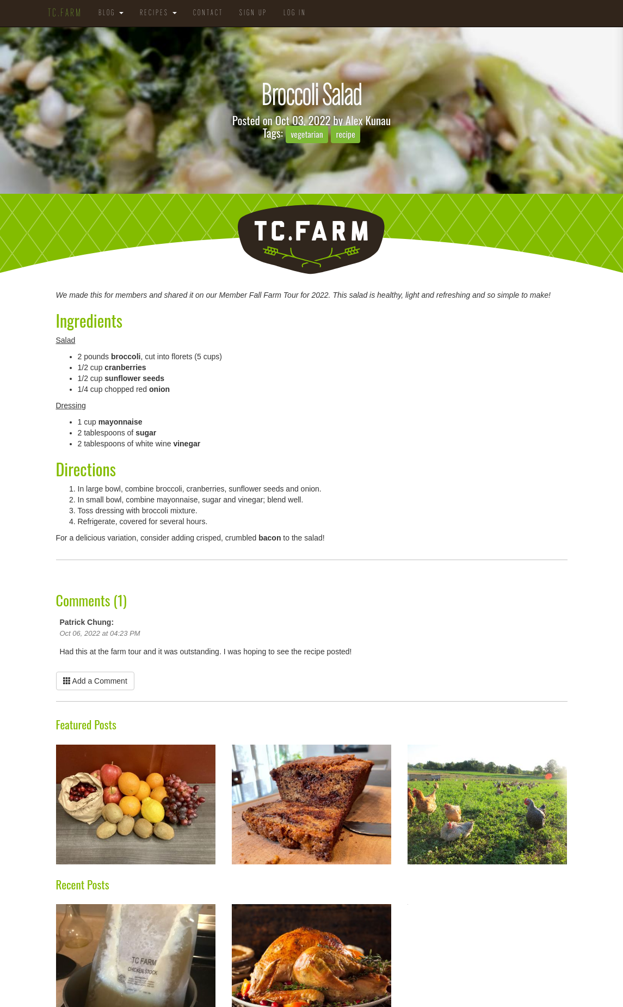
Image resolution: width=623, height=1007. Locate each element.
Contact (208, 13)
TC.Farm (65, 13)
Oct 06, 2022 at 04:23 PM (100, 633)
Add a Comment (95, 681)
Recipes (158, 13)
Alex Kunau (368, 120)
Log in (294, 13)
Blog (111, 13)
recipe (345, 133)
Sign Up (253, 13)
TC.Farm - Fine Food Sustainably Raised (311, 240)
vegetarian (307, 133)
